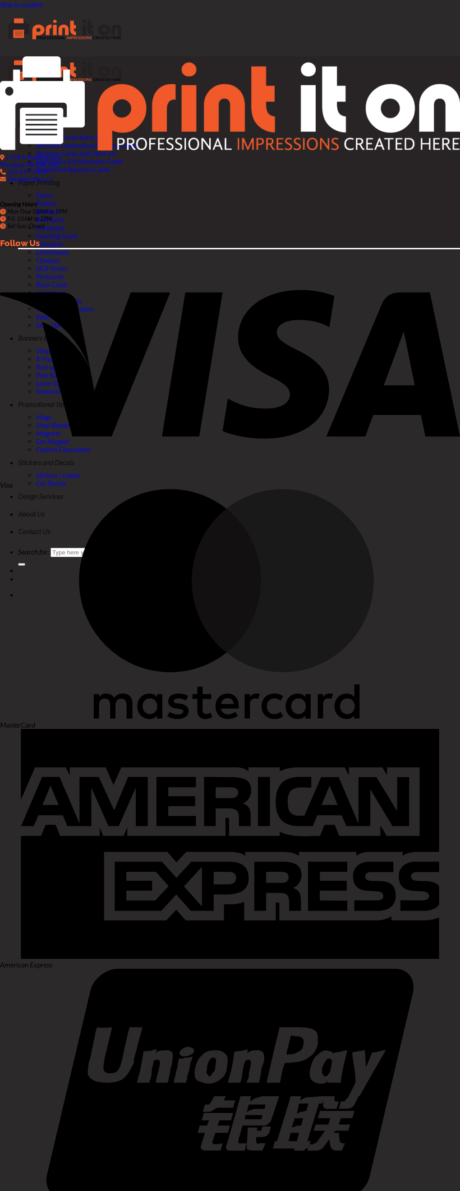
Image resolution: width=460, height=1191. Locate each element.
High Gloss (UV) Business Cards (79, 161)
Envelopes (50, 228)
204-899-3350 (27, 171)
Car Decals (51, 483)
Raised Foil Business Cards (73, 169)
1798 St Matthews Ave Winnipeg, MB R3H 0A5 (31, 161)
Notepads (49, 244)
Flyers (44, 195)
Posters (46, 203)
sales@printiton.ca (29, 179)
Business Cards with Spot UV (76, 153)
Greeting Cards (57, 236)
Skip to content (21, 4)
